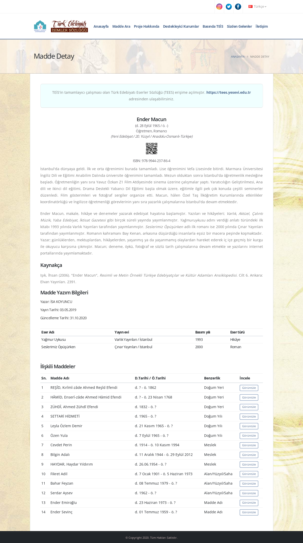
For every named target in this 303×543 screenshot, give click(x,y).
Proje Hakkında (146, 26)
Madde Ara (121, 26)
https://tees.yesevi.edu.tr (228, 92)
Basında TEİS (213, 26)
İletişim (262, 26)
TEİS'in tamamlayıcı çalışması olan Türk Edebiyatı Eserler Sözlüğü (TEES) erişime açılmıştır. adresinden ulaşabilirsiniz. (151, 95)
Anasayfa (101, 26)
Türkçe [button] (257, 6)
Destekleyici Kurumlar (181, 26)
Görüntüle (249, 388)
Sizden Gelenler (239, 26)
